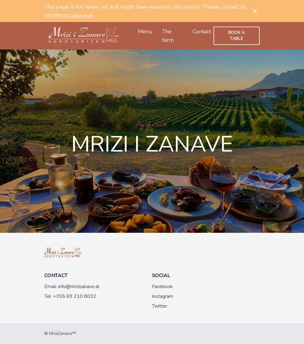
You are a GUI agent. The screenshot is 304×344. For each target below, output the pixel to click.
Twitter (159, 306)
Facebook (162, 286)
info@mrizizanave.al (68, 15)
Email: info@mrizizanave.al (71, 286)
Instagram (162, 296)
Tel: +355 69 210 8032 (70, 296)
